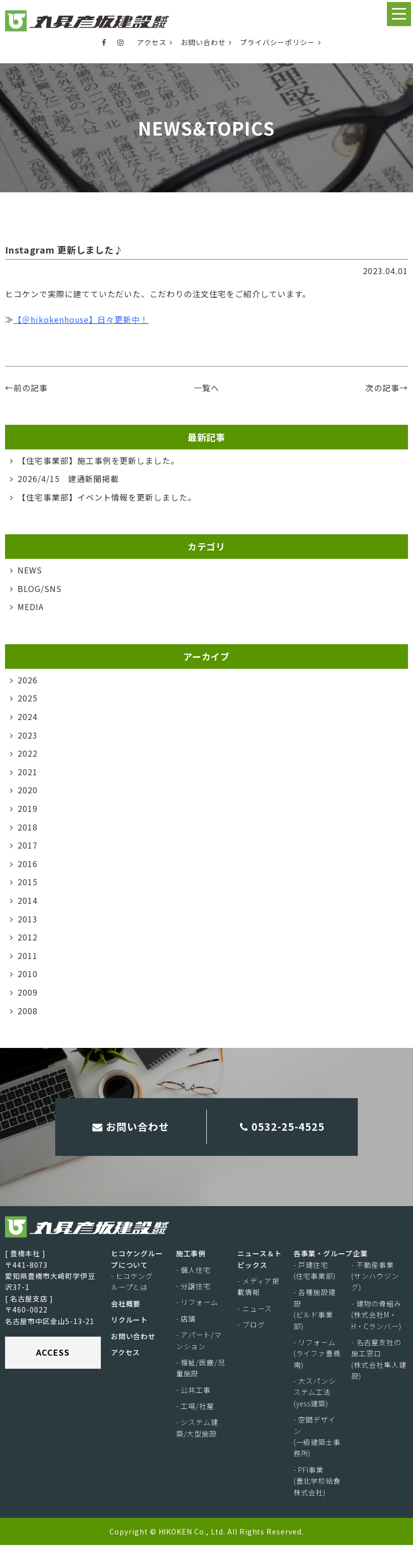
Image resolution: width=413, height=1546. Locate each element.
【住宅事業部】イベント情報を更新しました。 (107, 497)
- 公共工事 (193, 1391)
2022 (28, 753)
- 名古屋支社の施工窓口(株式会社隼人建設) (378, 1360)
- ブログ (251, 1326)
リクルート (130, 1321)
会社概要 (126, 1304)
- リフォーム (197, 1303)
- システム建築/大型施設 (197, 1428)
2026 (28, 680)
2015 (28, 882)
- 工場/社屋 (195, 1407)
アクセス (155, 42)
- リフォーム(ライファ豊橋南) (317, 1354)
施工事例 (191, 1254)
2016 (28, 864)
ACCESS (53, 1353)
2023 (28, 735)
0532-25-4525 (282, 1127)
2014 (28, 900)
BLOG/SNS (40, 588)
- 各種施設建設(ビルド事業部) (315, 1310)
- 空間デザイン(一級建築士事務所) (317, 1437)
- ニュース (254, 1309)
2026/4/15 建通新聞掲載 (68, 478)
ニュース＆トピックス (259, 1259)
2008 (28, 1010)
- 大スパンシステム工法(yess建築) (315, 1393)
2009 (28, 992)
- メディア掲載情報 (258, 1287)
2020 (28, 790)
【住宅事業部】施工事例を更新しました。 (98, 460)
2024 (28, 716)
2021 (28, 772)
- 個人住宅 (193, 1270)
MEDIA (31, 607)
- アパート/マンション (199, 1341)
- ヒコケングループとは (132, 1282)
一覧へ (206, 388)
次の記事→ (386, 388)
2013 (28, 918)
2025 (28, 698)
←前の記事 (26, 388)
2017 (28, 845)
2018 (28, 826)
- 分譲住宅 (193, 1287)
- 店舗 (186, 1320)
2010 (28, 974)
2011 (28, 955)
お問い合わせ (206, 42)
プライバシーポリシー (280, 42)
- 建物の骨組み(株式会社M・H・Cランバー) (376, 1315)
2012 (28, 937)
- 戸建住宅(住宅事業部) (315, 1270)
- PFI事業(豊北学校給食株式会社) (317, 1482)
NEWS (30, 570)
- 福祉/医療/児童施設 (201, 1368)
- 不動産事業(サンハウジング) (375, 1276)
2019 (28, 808)
